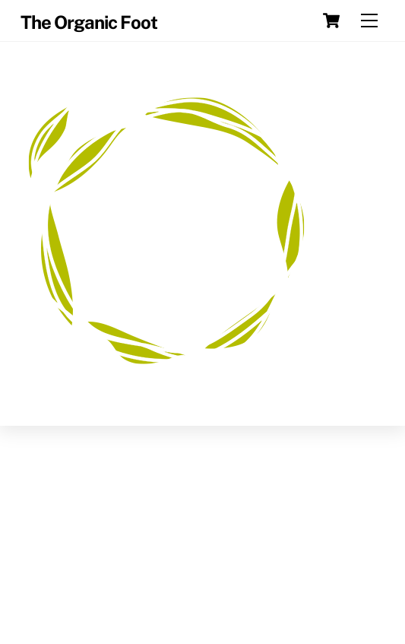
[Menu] (369, 21)
